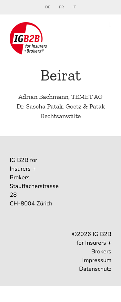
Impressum (96, 260)
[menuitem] (48, 7)
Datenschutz (95, 269)
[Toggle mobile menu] (110, 24)
